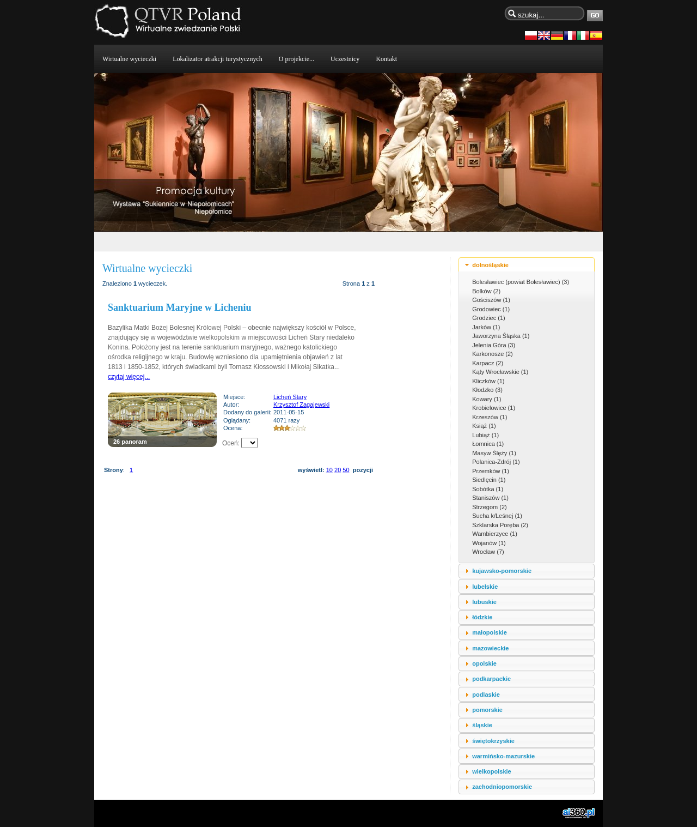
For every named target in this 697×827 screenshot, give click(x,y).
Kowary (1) (486, 399)
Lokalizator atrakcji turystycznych (217, 59)
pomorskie (487, 710)
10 (329, 470)
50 (346, 470)
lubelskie (485, 586)
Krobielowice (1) (493, 408)
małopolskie (489, 632)
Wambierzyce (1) (494, 533)
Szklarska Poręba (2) (500, 525)
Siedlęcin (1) (488, 479)
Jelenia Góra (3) (493, 345)
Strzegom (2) (489, 507)
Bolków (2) (486, 291)
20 (337, 470)
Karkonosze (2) (492, 354)
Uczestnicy (345, 59)
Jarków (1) (486, 327)
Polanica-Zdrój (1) (495, 461)
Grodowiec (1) (491, 309)
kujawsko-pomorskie (501, 571)
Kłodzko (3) (487, 390)
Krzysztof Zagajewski (301, 404)
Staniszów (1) (490, 497)
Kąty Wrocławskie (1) (500, 372)
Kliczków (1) (488, 381)
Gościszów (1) (491, 300)
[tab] (526, 264)
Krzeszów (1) (489, 417)
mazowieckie (490, 648)
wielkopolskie (491, 771)
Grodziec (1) (488, 318)
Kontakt (386, 59)
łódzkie (482, 617)
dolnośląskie (490, 265)
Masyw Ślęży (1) (494, 453)
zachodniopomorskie (502, 786)
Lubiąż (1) (485, 435)
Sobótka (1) (487, 489)
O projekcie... (296, 59)
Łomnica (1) (488, 443)
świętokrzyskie (493, 741)
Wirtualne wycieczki (129, 59)
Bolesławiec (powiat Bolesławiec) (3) (520, 282)
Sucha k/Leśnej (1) (497, 515)
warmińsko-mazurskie (503, 756)
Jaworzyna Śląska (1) (500, 336)
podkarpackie (491, 678)
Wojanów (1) (489, 543)
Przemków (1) (490, 471)
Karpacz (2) (487, 363)
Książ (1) (484, 425)
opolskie (484, 663)
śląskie (482, 725)
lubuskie (484, 602)
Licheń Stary (290, 397)
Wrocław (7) (488, 551)
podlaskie (486, 694)
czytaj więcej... (129, 377)
